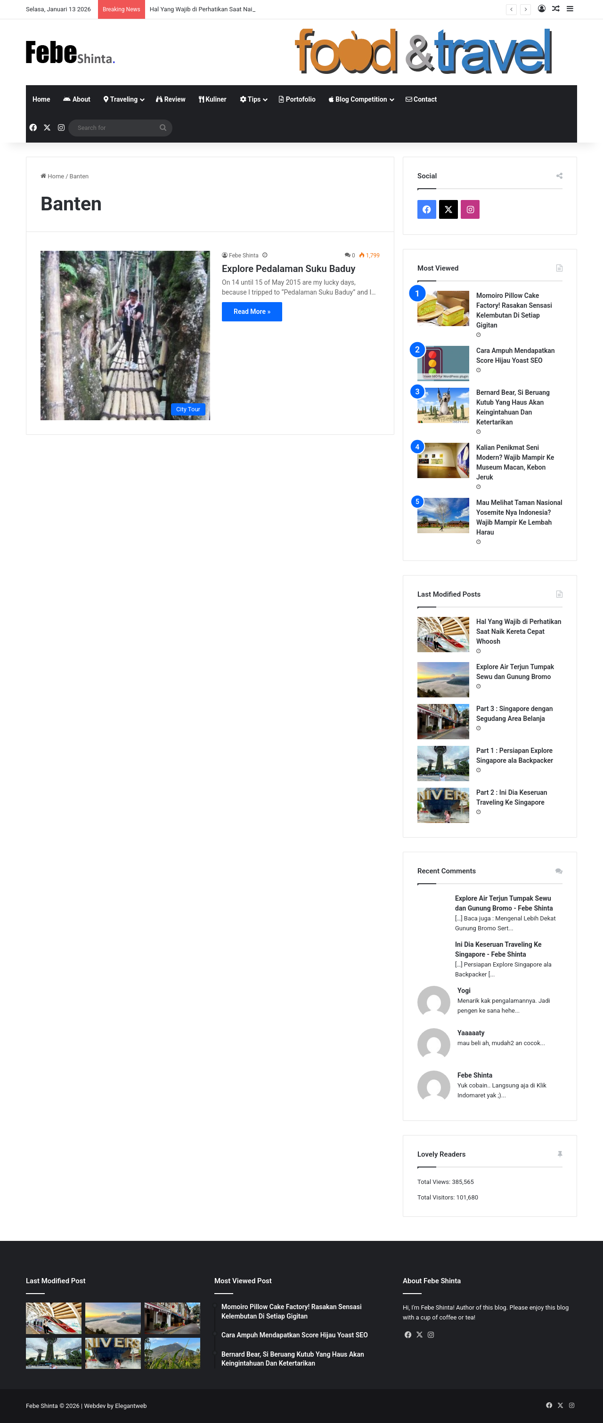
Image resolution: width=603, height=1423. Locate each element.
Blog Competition (358, 99)
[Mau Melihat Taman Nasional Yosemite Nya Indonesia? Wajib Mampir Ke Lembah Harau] (443, 515)
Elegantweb (131, 1405)
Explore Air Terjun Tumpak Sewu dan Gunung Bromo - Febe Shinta (504, 903)
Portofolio (297, 99)
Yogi (464, 990)
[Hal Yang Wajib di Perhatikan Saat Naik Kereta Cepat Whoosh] (443, 634)
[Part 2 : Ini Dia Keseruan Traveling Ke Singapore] (443, 805)
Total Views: (434, 1181)
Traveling (121, 99)
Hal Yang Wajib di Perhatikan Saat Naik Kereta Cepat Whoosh (519, 631)
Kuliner (213, 99)
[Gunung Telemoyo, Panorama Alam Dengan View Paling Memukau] (172, 1353)
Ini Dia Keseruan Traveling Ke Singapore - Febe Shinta (498, 949)
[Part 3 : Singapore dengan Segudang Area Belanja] (443, 721)
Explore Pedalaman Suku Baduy (288, 268)
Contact (421, 99)
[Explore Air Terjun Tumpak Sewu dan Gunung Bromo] (443, 679)
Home (41, 99)
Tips (250, 99)
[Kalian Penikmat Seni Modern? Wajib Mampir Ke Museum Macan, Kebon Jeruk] (443, 460)
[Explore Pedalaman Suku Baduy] (125, 335)
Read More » (252, 311)
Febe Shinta (244, 255)
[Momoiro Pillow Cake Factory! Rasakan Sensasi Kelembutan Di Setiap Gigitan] (443, 308)
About (76, 99)
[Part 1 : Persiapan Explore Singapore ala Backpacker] (443, 763)
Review (171, 99)
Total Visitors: (436, 1197)
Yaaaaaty (470, 1033)
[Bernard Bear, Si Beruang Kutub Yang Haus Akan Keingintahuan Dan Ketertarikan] (443, 405)
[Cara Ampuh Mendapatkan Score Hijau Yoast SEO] (443, 363)
